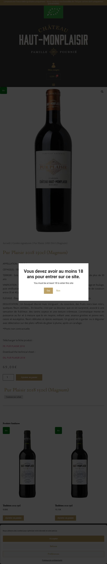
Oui (48, 290)
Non (58, 290)
